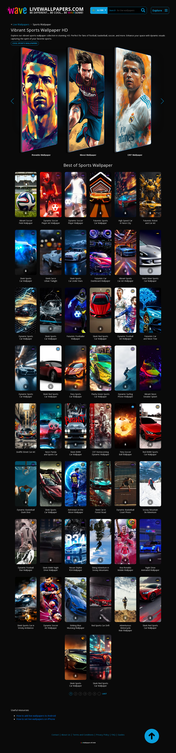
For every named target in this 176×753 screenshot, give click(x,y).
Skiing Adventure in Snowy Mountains (100, 568)
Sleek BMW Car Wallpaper (75, 453)
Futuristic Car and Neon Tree (150, 337)
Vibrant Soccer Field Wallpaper (26, 221)
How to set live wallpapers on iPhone (35, 719)
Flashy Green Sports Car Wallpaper (100, 395)
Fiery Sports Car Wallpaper (75, 395)
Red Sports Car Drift (100, 625)
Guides (121, 734)
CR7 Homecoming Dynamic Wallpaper (100, 453)
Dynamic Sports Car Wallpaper (26, 337)
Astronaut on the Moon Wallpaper (75, 511)
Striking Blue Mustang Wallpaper (75, 626)
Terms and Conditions (83, 734)
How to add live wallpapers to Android (36, 715)
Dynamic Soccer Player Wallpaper (75, 221)
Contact (55, 734)
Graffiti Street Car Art (25, 452)
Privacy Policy (102, 734)
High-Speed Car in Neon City (125, 221)
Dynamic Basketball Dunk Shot (26, 511)
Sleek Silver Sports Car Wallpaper (150, 279)
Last (104, 693)
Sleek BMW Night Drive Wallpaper (51, 568)
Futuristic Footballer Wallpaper (76, 337)
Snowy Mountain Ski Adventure (150, 511)
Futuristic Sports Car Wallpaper (100, 221)
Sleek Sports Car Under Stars (75, 279)
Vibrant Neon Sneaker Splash (150, 395)
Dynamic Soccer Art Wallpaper (50, 626)
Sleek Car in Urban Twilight (50, 279)
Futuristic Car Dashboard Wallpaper (100, 279)
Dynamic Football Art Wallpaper (125, 337)
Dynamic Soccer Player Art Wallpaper (51, 221)
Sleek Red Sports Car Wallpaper (100, 337)
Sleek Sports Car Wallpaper (25, 279)
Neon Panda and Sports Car (50, 453)
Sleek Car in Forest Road (100, 511)
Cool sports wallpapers (24, 43)
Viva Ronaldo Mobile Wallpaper (125, 568)
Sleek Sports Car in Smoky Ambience (25, 626)
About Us (65, 734)
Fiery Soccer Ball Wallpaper (125, 453)
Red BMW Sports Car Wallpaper (150, 453)
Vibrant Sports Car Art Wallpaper (125, 279)
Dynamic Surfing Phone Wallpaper (125, 395)
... (99, 693)
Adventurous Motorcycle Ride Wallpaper (125, 628)
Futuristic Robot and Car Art (150, 221)
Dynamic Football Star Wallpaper (26, 568)
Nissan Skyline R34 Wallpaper (75, 568)
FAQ (113, 734)
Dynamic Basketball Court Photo (125, 511)
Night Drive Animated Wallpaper (150, 568)
